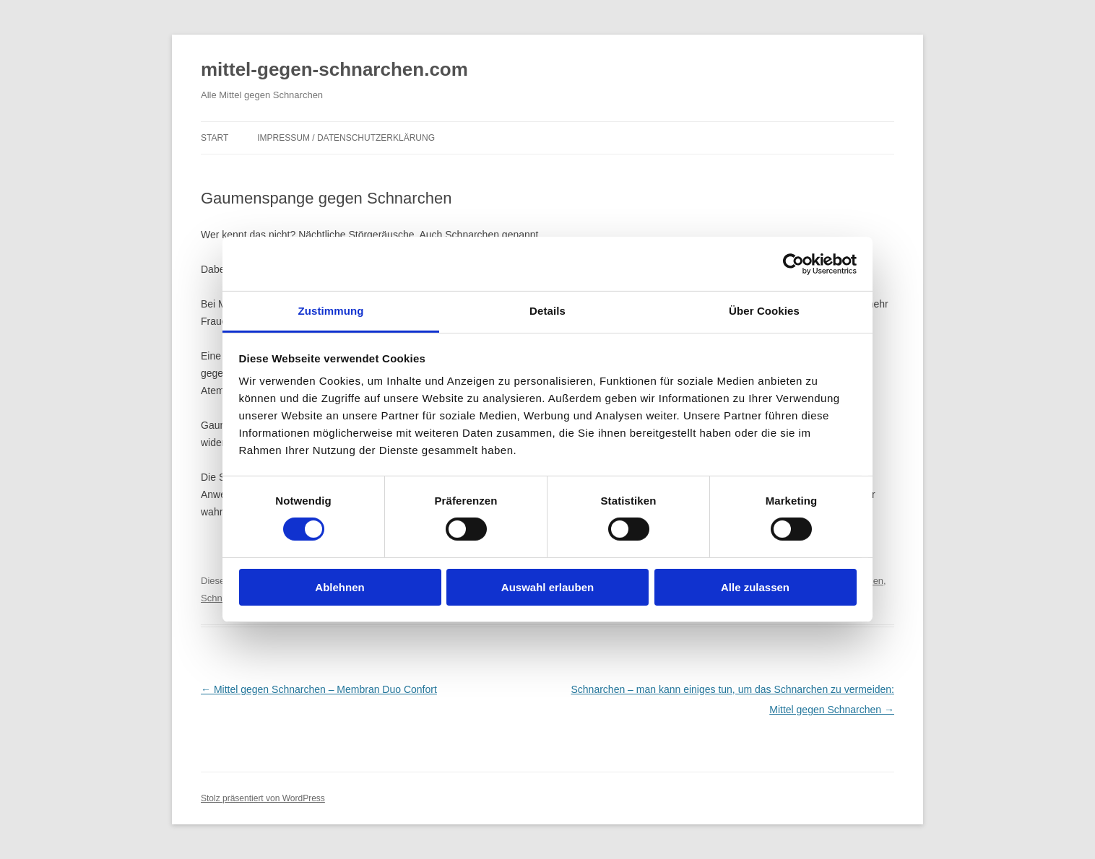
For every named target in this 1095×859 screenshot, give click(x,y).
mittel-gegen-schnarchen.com (334, 69)
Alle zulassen (755, 587)
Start (214, 138)
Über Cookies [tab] (764, 311)
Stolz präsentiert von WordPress (263, 798)
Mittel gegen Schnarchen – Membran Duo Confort (319, 689)
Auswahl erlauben (547, 587)
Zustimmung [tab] (331, 311)
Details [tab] (547, 311)
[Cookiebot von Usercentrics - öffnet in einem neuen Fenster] (793, 263)
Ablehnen (339, 587)
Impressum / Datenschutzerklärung (346, 138)
